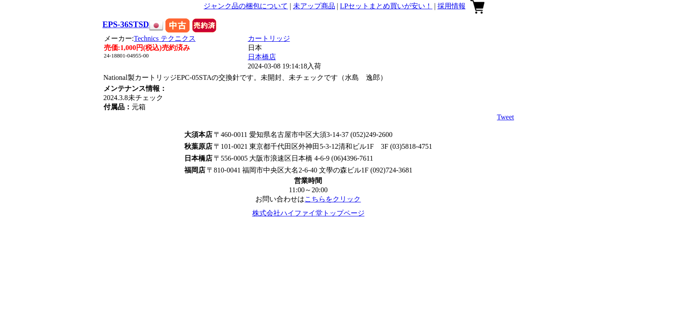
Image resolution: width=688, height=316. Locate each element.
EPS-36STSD (126, 24)
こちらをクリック (333, 199)
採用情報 (451, 6)
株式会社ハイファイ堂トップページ (308, 213)
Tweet (505, 117)
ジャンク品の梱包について (246, 6)
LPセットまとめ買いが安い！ (386, 6)
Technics (165, 38)
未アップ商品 (314, 6)
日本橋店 (262, 57)
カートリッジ (269, 38)
